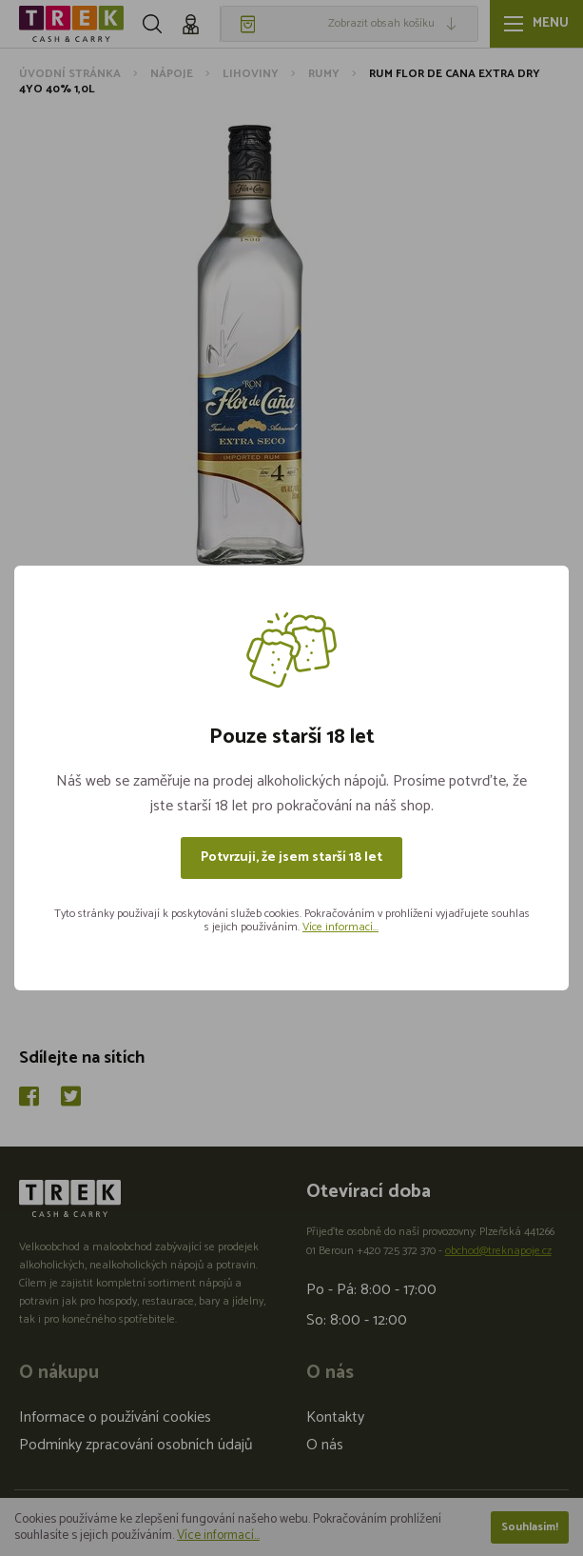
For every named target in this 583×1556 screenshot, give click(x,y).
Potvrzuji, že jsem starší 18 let (291, 857)
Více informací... (340, 927)
